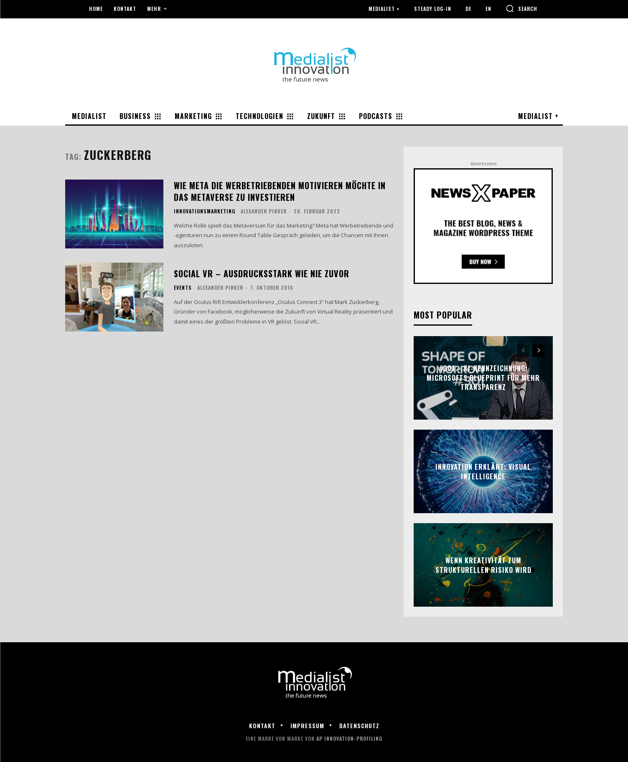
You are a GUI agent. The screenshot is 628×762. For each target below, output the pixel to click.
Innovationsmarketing (204, 211)
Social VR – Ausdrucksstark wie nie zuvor (261, 273)
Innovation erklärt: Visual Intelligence (483, 471)
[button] (521, 8)
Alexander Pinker (264, 211)
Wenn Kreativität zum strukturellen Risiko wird (483, 565)
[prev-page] (523, 350)
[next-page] (538, 350)
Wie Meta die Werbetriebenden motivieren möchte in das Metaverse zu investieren (280, 191)
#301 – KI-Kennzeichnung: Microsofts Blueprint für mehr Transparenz (483, 378)
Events (183, 287)
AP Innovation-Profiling (349, 738)
